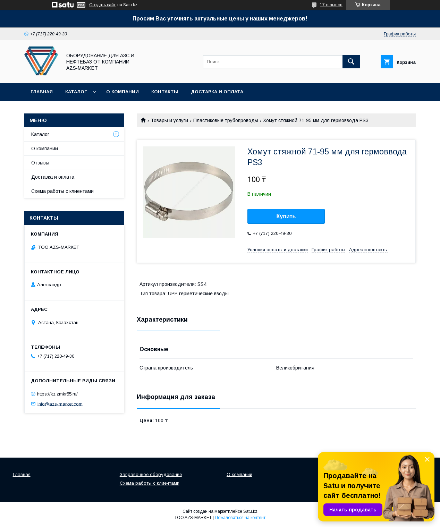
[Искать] (351, 61)
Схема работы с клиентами (62, 191)
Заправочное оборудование (151, 474)
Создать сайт (102, 4)
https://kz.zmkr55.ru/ (57, 394)
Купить (286, 216)
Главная (42, 91)
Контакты (164, 91)
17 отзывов (331, 4)
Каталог (76, 91)
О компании (122, 91)
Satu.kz (250, 511)
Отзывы (40, 162)
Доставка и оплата (217, 91)
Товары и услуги (169, 120)
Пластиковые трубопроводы (225, 120)
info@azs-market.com (60, 403)
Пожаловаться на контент (240, 517)
